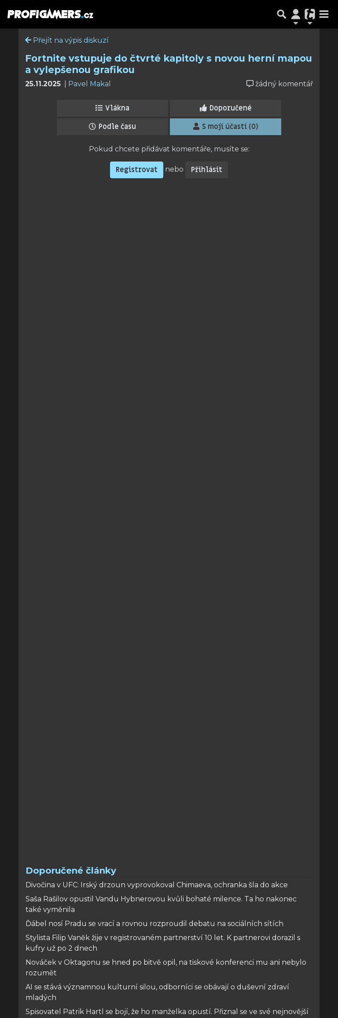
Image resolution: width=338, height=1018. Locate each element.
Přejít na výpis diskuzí (67, 40)
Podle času (112, 127)
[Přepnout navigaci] (296, 14)
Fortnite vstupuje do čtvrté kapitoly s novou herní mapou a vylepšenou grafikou (168, 63)
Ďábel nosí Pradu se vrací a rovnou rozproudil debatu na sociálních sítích (154, 923)
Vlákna (112, 108)
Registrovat (137, 170)
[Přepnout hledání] (282, 14)
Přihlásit (206, 170)
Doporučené (226, 108)
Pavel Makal (89, 84)
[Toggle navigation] (324, 14)
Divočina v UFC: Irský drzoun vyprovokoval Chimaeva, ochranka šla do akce (157, 885)
